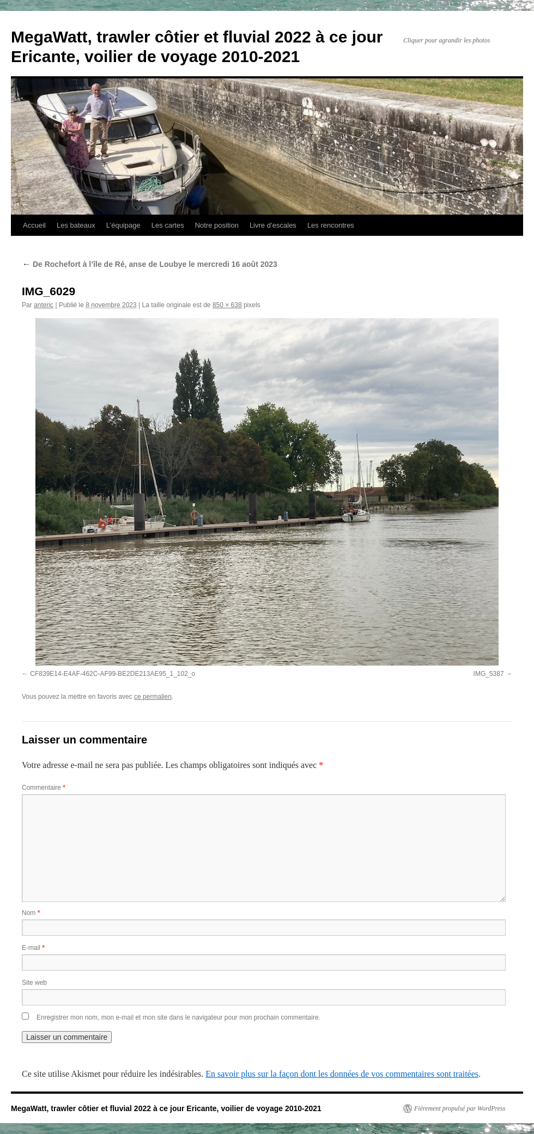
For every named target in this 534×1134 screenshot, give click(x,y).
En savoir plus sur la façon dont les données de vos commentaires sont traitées (341, 1073)
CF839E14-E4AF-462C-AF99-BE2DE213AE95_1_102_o (112, 674)
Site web (34, 982)
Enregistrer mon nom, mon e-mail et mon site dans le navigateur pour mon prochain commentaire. (178, 1017)
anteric (43, 305)
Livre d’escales (273, 225)
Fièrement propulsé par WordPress (459, 1108)
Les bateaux (76, 225)
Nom (31, 913)
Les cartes (167, 225)
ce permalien (153, 696)
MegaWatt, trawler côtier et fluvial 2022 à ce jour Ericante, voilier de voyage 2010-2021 (166, 1108)
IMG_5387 (489, 674)
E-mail (33, 948)
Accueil (34, 225)
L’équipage (123, 225)
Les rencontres (330, 225)
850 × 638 (227, 305)
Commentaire (43, 787)
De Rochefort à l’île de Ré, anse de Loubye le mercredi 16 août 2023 (149, 264)
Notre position (217, 225)
